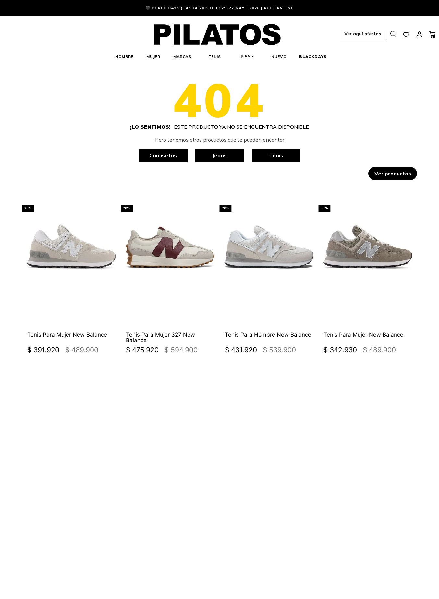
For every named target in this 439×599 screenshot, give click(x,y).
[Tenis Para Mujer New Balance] (71, 270)
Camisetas (163, 155)
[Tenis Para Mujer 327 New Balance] (170, 270)
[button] (335, 34)
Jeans (219, 155)
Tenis (276, 155)
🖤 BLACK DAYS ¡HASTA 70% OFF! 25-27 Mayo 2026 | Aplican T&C (219, 8)
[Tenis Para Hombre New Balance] (269, 270)
